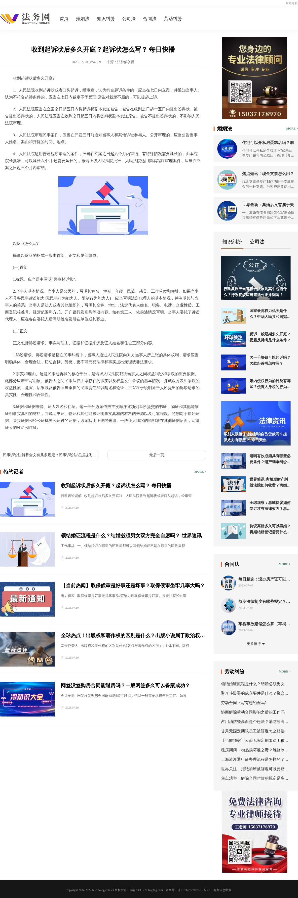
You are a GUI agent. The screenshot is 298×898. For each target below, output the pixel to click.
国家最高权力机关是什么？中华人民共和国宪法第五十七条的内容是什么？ (270, 314)
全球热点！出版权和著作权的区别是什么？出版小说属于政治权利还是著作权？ (133, 636)
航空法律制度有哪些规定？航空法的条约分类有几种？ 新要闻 (264, 601)
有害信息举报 (222, 890)
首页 (64, 18)
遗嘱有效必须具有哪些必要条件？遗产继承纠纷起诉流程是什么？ (270, 459)
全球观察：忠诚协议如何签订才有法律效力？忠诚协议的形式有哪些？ (270, 506)
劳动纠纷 (173, 18)
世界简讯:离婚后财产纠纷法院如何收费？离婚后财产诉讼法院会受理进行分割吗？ (270, 482)
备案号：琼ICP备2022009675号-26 (188, 890)
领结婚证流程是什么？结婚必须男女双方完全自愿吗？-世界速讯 (131, 535)
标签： (11, 439)
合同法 (149, 18)
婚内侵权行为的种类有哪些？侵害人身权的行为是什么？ (270, 384)
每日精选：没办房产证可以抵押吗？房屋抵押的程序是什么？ (264, 579)
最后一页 (156, 455)
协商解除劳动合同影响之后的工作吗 (253, 712)
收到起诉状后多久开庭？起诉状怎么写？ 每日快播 (116, 485)
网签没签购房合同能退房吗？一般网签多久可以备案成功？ (125, 685)
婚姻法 (82, 18)
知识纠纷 (106, 18)
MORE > (200, 471)
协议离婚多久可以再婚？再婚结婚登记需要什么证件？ (270, 529)
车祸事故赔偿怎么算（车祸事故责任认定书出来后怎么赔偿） (264, 624)
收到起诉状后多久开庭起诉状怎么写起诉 (53, 439)
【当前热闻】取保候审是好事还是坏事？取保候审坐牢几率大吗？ (133, 585)
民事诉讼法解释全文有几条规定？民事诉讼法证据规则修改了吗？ (49, 455)
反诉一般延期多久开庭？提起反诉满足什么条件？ (270, 337)
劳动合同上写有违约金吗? (243, 703)
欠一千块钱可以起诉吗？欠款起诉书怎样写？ (270, 360)
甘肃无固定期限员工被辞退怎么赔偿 (253, 731)
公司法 (129, 18)
